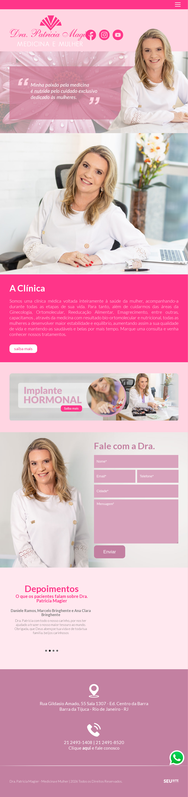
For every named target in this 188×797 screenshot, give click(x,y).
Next (89, 628)
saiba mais (23, 348)
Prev (14, 628)
